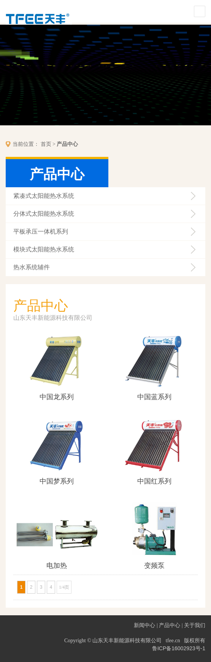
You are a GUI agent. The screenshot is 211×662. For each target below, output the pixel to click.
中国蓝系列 (154, 397)
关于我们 (194, 625)
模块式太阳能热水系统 (43, 249)
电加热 (56, 565)
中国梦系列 (57, 481)
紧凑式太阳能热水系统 (43, 196)
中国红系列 (154, 481)
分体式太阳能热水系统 (43, 213)
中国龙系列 (57, 397)
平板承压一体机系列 (40, 231)
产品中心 (67, 144)
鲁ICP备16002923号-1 (178, 648)
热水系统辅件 (31, 267)
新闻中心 (144, 625)
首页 (46, 144)
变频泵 (154, 565)
